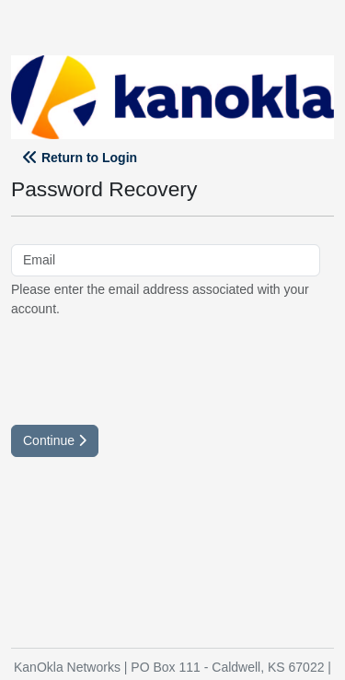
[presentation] (151, 369)
